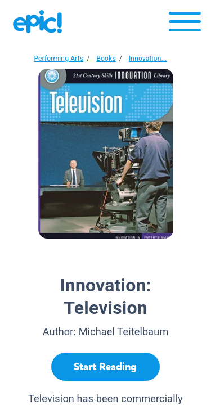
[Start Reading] (105, 367)
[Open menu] (184, 24)
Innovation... (148, 58)
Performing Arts (58, 58)
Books (105, 58)
